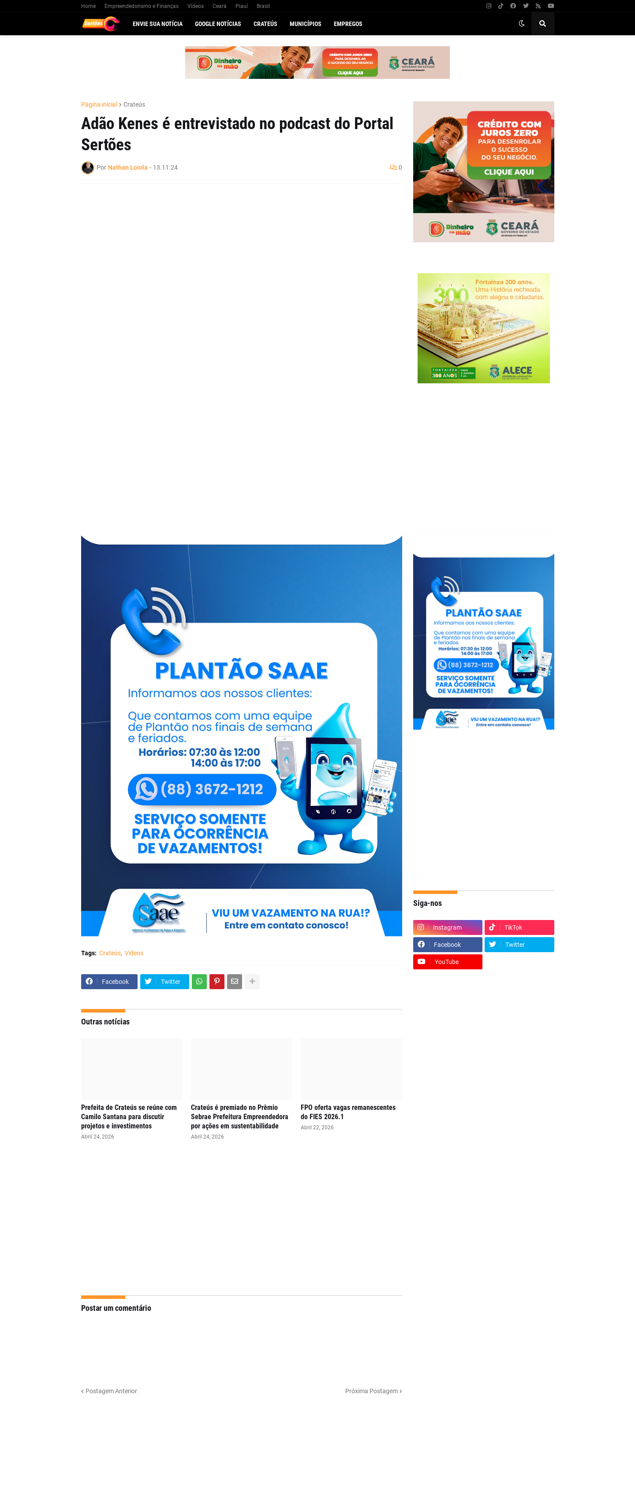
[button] (521, 23)
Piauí (241, 6)
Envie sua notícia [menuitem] (158, 23)
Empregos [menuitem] (348, 23)
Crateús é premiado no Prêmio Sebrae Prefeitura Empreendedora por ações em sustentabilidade (239, 1116)
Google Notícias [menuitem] (218, 23)
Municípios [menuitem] (305, 23)
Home (88, 6)
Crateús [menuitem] (265, 23)
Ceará (220, 6)
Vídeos (195, 6)
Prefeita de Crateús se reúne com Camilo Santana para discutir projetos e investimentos (129, 1116)
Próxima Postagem (371, 1391)
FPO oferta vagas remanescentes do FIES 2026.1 (348, 1112)
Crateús (134, 104)
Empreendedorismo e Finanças (142, 6)
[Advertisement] (233, 254)
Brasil (263, 6)
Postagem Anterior (111, 1391)
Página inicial (99, 104)
